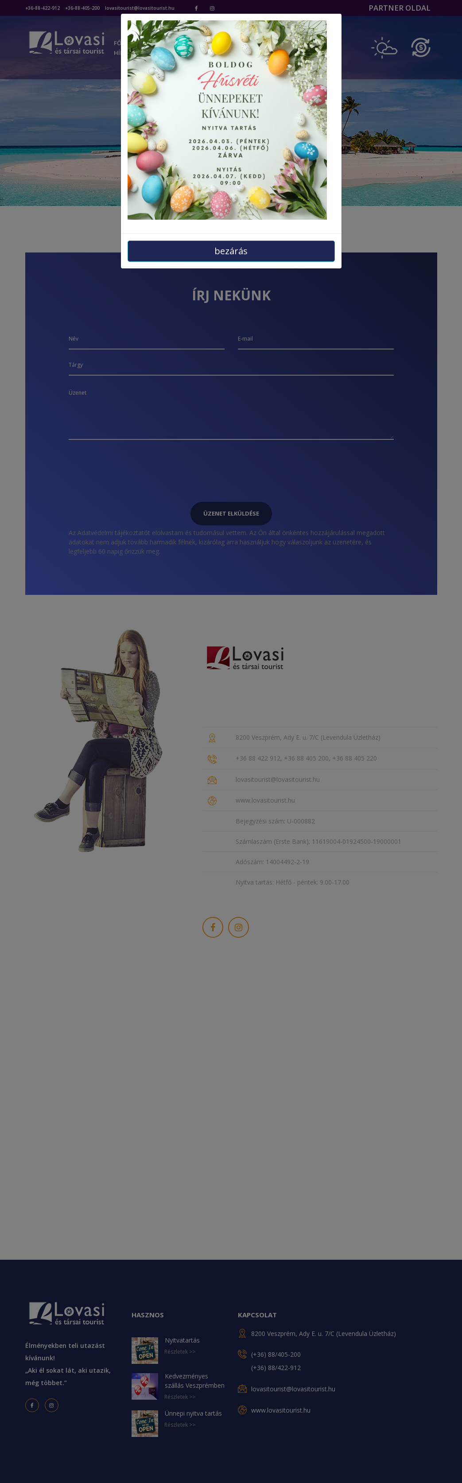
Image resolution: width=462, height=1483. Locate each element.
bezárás (231, 251)
